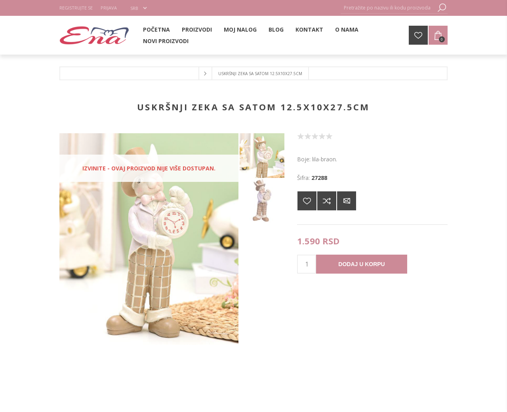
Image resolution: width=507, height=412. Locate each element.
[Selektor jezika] (138, 8)
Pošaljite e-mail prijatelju (346, 200)
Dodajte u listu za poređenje (326, 200)
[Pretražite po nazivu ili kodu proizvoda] (388, 7)
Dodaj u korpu (361, 264)
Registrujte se (76, 8)
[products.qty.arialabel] (306, 264)
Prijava (109, 8)
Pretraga (442, 7)
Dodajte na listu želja (306, 200)
